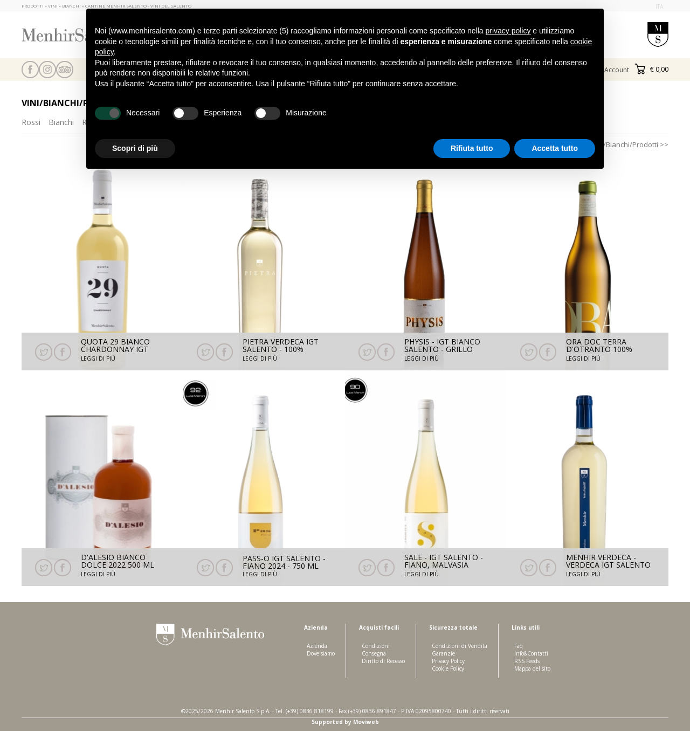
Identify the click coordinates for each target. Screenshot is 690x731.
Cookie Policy (448, 668)
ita (659, 6)
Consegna (374, 653)
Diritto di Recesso (383, 661)
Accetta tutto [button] (555, 148)
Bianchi (61, 122)
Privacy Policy (448, 661)
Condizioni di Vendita (459, 646)
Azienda (317, 646)
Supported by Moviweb (345, 722)
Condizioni (376, 646)
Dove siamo (321, 653)
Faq (518, 646)
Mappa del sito (532, 668)
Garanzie (443, 653)
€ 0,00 (651, 69)
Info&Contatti (531, 653)
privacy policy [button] (507, 30)
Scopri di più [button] (135, 148)
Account (616, 69)
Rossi (31, 122)
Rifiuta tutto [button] (472, 148)
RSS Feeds (527, 661)
